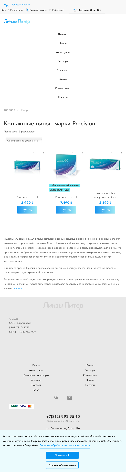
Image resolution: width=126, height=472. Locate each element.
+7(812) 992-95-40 (63, 416)
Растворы (63, 61)
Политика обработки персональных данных (65, 445)
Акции (63, 79)
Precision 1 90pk (66, 197)
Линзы (63, 34)
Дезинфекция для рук (36, 375)
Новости (36, 385)
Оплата (90, 380)
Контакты (63, 97)
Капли (63, 43)
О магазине (63, 88)
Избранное (56, 10)
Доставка (63, 70)
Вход (3, 10)
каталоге (17, 288)
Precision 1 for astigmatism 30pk (105, 195)
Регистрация (16, 10)
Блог (36, 390)
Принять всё (62, 455)
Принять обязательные (62, 465)
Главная (9, 109)
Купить (27, 209)
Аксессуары (63, 52)
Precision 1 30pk (27, 197)
